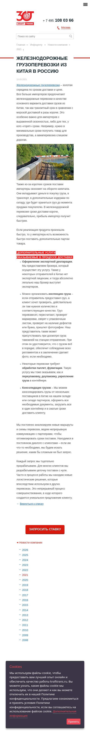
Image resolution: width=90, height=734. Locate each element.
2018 (25, 590)
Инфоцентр (36, 45)
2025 (25, 555)
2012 (25, 620)
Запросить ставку (45, 529)
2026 (25, 549)
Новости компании (58, 45)
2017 (25, 595)
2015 (25, 605)
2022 (25, 570)
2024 (25, 560)
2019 (25, 585)
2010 (25, 630)
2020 (25, 579)
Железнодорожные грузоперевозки (38, 85)
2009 (25, 635)
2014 (25, 610)
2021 (19, 49)
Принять (73, 721)
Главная (21, 45)
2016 (25, 600)
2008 (25, 640)
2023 (25, 564)
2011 (25, 625)
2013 (25, 615)
